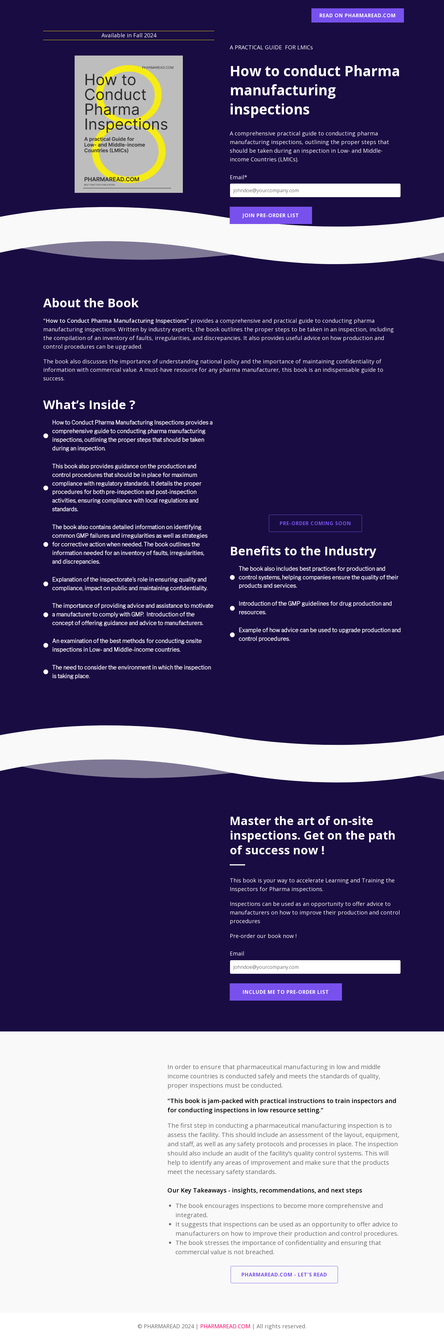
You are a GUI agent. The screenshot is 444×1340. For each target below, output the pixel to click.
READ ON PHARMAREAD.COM (357, 15)
